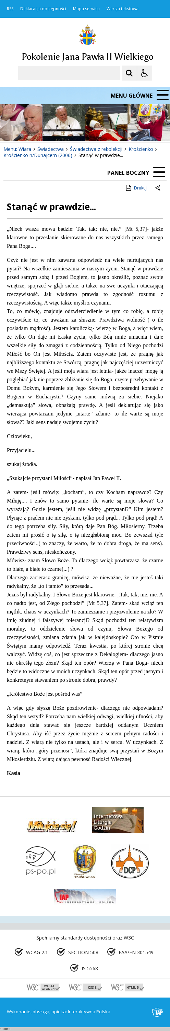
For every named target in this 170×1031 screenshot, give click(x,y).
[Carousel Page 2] (73, 128)
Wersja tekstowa (122, 9)
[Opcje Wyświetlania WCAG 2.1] (144, 73)
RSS (10, 9)
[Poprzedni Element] (32, 128)
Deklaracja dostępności (43, 9)
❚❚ (14, 128)
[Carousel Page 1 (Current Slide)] (66, 128)
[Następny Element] (50, 128)
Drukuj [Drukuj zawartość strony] (135, 188)
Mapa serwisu (86, 9)
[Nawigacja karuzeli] (41, 128)
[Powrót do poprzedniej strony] (158, 188)
